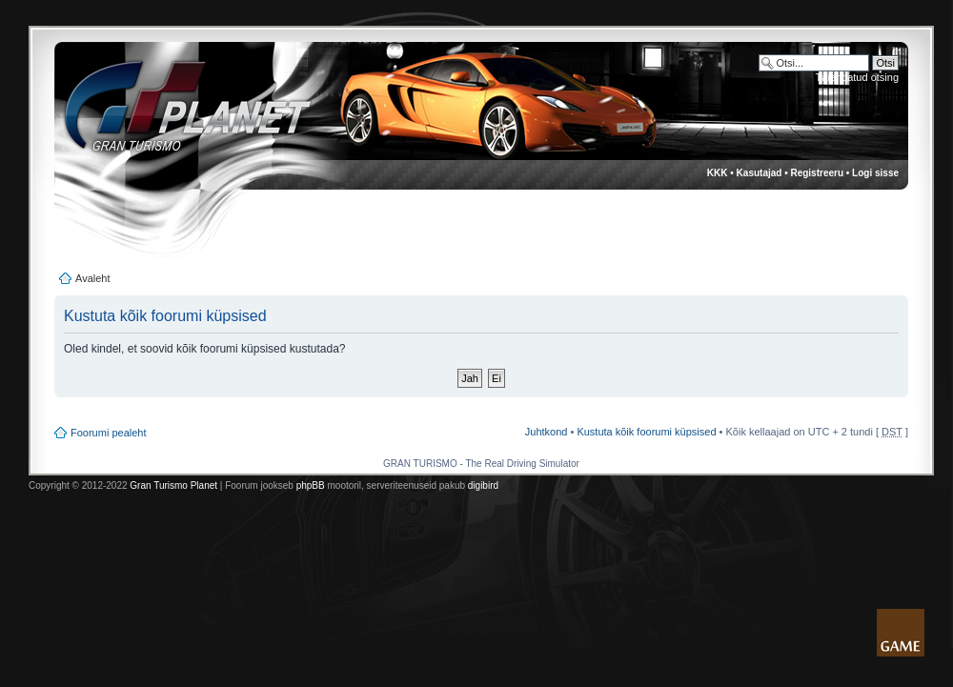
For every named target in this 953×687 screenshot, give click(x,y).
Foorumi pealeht (109, 432)
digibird (483, 485)
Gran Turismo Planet (173, 485)
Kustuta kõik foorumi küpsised (646, 431)
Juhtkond (546, 431)
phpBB (310, 485)
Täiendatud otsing (857, 77)
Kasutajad (759, 173)
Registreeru (816, 173)
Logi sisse (875, 173)
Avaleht (93, 278)
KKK (717, 173)
